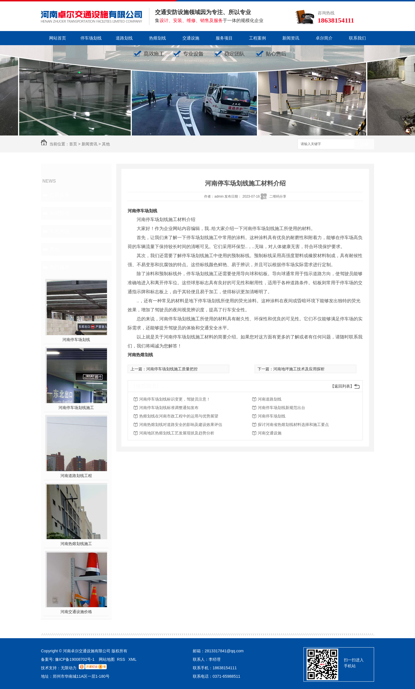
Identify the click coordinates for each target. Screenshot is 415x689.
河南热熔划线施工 (76, 543)
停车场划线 (91, 38)
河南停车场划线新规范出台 (281, 407)
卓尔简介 (324, 38)
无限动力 (69, 668)
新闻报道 (59, 213)
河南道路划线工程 (76, 475)
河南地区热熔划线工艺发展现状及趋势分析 (176, 433)
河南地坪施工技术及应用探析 (299, 369)
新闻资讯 (290, 38)
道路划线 (124, 38)
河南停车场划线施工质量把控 (172, 369)
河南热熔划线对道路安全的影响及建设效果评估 (180, 424)
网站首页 (57, 38)
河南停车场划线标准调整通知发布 (168, 407)
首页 (73, 144)
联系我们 (357, 38)
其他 (106, 144)
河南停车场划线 (76, 339)
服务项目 (224, 38)
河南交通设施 (269, 433)
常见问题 (59, 231)
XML (132, 659)
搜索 (364, 144)
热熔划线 (157, 38)
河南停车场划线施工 (76, 407)
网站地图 (107, 659)
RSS (121, 659)
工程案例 (257, 38)
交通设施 (190, 38)
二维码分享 (277, 196)
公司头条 (59, 195)
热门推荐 (59, 267)
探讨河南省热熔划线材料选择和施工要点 (293, 424)
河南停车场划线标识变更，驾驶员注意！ (174, 399)
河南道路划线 (269, 399)
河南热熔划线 (140, 354)
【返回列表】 (342, 386)
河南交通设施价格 (76, 611)
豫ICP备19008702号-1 (75, 659)
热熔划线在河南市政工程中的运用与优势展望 (178, 416)
